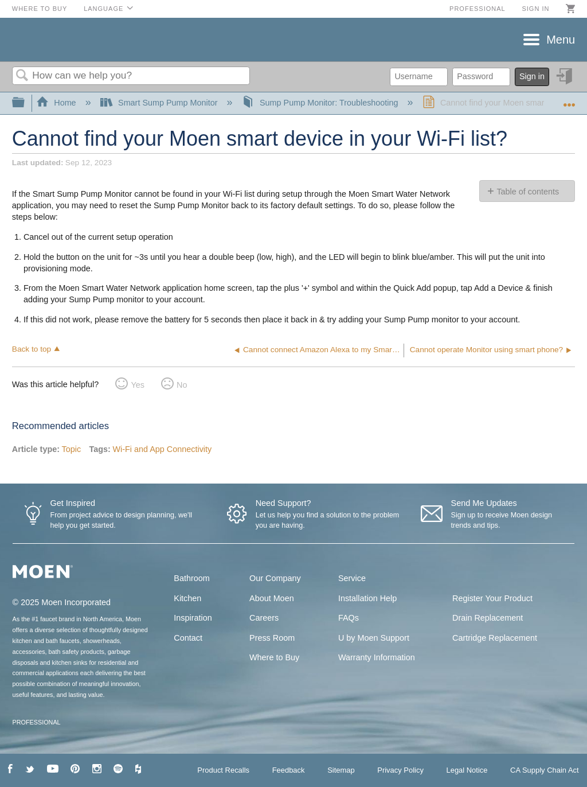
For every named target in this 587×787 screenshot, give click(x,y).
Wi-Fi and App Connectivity (162, 449)
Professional (477, 8)
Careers (264, 617)
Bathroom (191, 578)
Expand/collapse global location (569, 99)
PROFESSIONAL (37, 722)
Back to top (31, 349)
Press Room (272, 637)
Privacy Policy (400, 770)
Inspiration (193, 617)
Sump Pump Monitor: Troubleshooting (321, 102)
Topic (71, 449)
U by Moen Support (373, 637)
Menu (560, 39)
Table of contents (527, 191)
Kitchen (187, 598)
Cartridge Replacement (494, 637)
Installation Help (367, 598)
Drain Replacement (487, 617)
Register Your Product (492, 598)
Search (22, 76)
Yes (137, 384)
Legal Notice (466, 770)
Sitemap (341, 770)
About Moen (271, 598)
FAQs (348, 617)
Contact (188, 637)
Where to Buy (40, 8)
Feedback (288, 770)
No (182, 384)
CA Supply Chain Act (544, 770)
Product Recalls (223, 770)
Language (103, 8)
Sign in (535, 8)
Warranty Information (376, 657)
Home (57, 102)
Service (352, 578)
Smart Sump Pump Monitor (160, 102)
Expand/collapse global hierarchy (26, 103)
